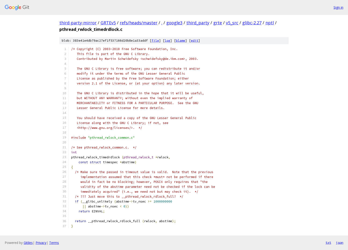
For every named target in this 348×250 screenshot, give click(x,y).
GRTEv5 (108, 22)
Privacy (41, 242)
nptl (269, 22)
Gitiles (28, 242)
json (339, 242)
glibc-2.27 (251, 22)
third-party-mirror (78, 22)
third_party (197, 22)
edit (194, 41)
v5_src (232, 22)
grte (217, 22)
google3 (174, 22)
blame (180, 41)
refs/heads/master (138, 22)
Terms (54, 242)
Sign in (338, 7)
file (155, 41)
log (167, 41)
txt (328, 242)
